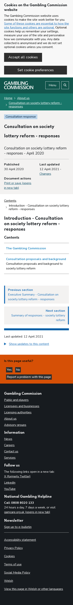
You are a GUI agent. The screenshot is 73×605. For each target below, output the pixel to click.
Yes (9, 370)
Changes (45, 174)
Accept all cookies (23, 57)
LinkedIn (9, 483)
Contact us (11, 451)
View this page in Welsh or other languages (33, 589)
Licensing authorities (18, 412)
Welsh (8, 581)
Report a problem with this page (29, 377)
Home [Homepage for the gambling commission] (8, 98)
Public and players (16, 400)
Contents (10, 201)
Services (10, 458)
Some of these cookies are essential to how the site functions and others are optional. (36, 25)
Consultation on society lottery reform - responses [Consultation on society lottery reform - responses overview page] (35, 105)
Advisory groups (15, 425)
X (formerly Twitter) (17, 476)
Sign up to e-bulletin (18, 527)
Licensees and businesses (21, 406)
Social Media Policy (17, 572)
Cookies (9, 556)
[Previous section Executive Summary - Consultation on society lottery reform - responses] (36, 295)
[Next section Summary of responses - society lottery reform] (36, 315)
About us (23, 98)
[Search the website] (65, 85)
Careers (9, 445)
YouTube (10, 489)
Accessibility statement (20, 540)
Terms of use (13, 564)
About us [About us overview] (10, 419)
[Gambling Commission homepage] (18, 88)
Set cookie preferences (36, 70)
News (8, 439)
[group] (36, 344)
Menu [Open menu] (52, 85)
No (18, 370)
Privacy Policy (13, 548)
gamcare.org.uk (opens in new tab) (27, 512)
